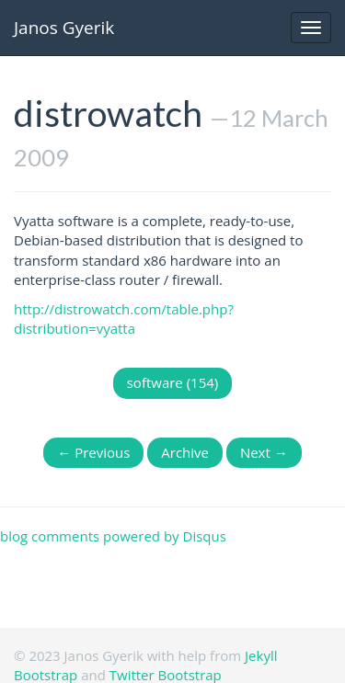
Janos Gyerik (64, 28)
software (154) (173, 382)
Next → (264, 452)
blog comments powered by (113, 536)
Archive (185, 452)
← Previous (93, 452)
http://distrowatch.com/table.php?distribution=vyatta (124, 318)
